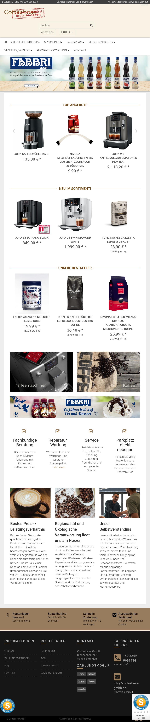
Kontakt (80, 50)
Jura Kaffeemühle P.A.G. (32, 154)
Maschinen (53, 42)
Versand (9, 650)
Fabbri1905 (75, 42)
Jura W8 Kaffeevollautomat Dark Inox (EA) (118, 157)
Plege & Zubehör (101, 42)
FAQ (6, 665)
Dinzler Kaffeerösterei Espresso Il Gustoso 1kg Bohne (75, 320)
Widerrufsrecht (51, 672)
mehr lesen (58, 467)
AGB (43, 657)
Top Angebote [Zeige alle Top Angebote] (75, 105)
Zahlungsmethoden (17, 657)
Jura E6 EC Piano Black (31, 237)
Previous (13, 130)
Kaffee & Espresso (25, 42)
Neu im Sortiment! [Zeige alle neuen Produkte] (75, 189)
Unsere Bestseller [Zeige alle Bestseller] (75, 268)
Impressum (48, 650)
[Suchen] (64, 25)
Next (136, 130)
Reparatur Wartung (52, 50)
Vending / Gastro (18, 50)
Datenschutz (49, 665)
